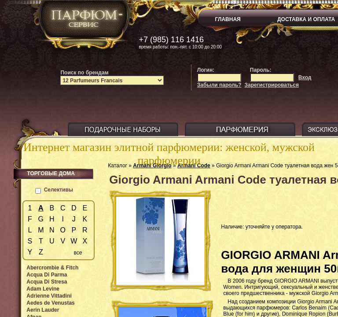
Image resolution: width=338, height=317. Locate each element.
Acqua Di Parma (46, 275)
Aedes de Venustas (50, 303)
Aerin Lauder (42, 310)
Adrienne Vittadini (48, 296)
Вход (305, 77)
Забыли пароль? (219, 85)
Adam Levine (42, 289)
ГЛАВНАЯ (228, 19)
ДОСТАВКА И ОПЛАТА (306, 19)
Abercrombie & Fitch (52, 268)
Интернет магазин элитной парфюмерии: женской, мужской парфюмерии (169, 154)
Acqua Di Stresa (46, 282)
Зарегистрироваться (272, 85)
